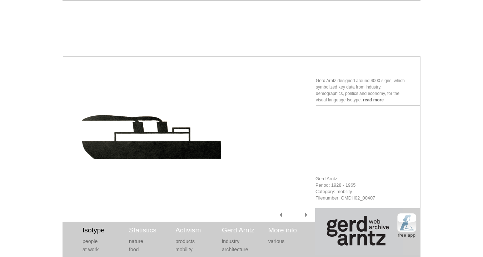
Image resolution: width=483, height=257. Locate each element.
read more (373, 99)
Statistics (142, 230)
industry (230, 241)
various (276, 241)
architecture (235, 249)
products (185, 241)
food (134, 249)
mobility (184, 249)
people (90, 241)
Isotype (94, 230)
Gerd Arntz (238, 230)
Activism (188, 230)
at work (91, 249)
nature (136, 241)
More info (282, 230)
